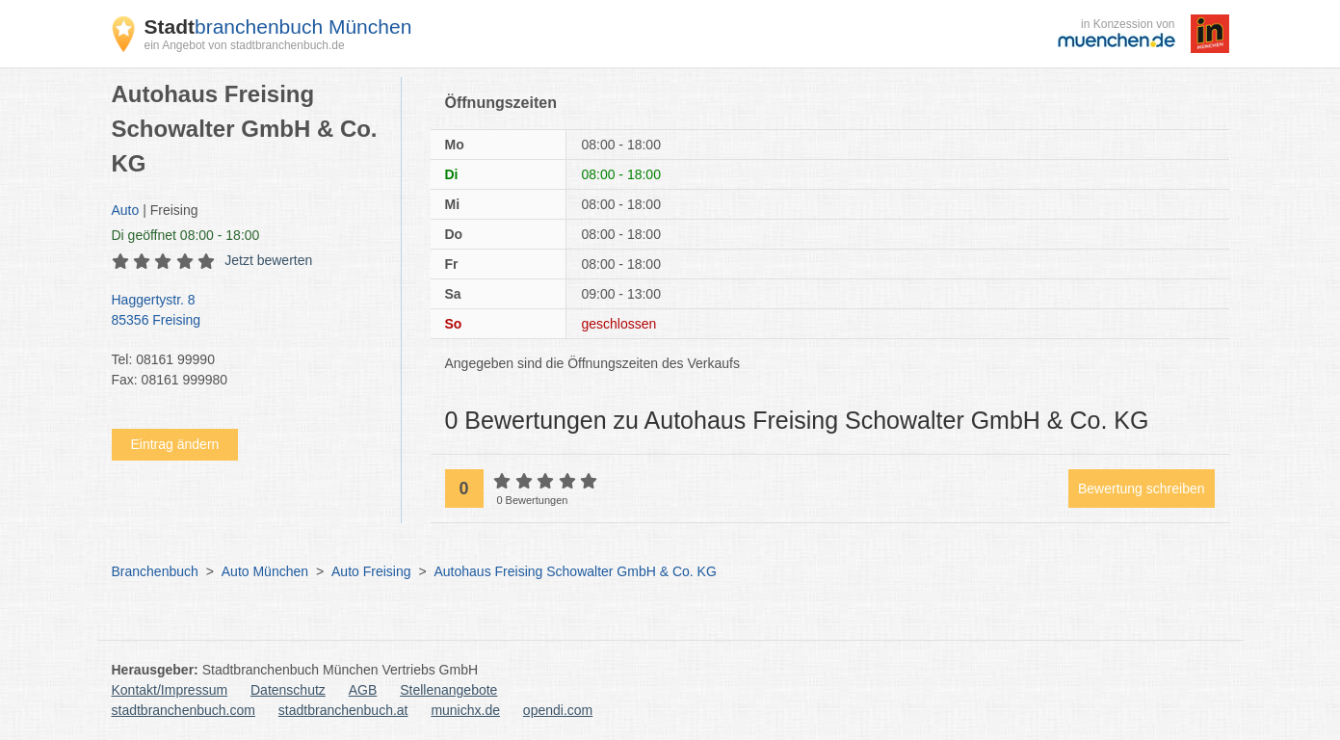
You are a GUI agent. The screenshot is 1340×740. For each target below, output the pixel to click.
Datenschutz (288, 690)
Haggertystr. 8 (246, 311)
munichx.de (465, 710)
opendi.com (557, 710)
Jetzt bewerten (268, 260)
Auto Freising (370, 571)
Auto (126, 210)
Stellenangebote (448, 690)
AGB (363, 690)
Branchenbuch (155, 571)
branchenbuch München (278, 26)
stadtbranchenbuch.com (183, 710)
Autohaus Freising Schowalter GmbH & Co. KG (575, 571)
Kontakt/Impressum (170, 690)
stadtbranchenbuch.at (343, 710)
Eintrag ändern (175, 444)
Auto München (265, 571)
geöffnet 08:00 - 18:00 (186, 235)
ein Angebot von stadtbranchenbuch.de (245, 45)
